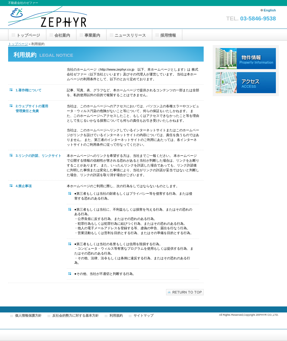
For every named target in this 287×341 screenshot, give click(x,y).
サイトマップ (143, 315)
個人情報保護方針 (28, 315)
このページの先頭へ (185, 292)
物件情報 (246, 58)
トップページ (18, 44)
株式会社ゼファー (53, 17)
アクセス (246, 82)
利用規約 (116, 315)
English (270, 10)
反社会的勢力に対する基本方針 (75, 315)
